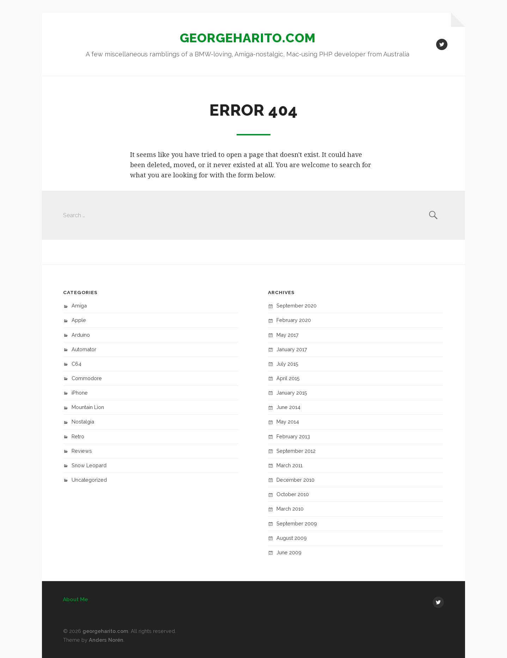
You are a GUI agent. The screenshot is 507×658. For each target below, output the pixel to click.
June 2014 (288, 407)
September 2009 (296, 523)
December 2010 (295, 480)
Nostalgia (83, 422)
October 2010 (292, 494)
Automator (84, 349)
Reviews (82, 451)
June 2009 (288, 552)
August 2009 (291, 538)
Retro (78, 436)
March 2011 (289, 465)
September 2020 (296, 306)
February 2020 (293, 320)
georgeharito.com (248, 37)
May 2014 (287, 422)
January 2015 (291, 393)
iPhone (80, 393)
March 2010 (290, 509)
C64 (76, 364)
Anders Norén (106, 640)
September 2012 (296, 451)
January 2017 (291, 349)
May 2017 (287, 335)
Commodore (87, 378)
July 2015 (287, 364)
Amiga (79, 306)
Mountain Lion (88, 407)
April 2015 (288, 378)
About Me (75, 599)
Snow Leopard (89, 465)
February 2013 (293, 436)
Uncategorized (89, 480)
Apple (79, 320)
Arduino (81, 335)
